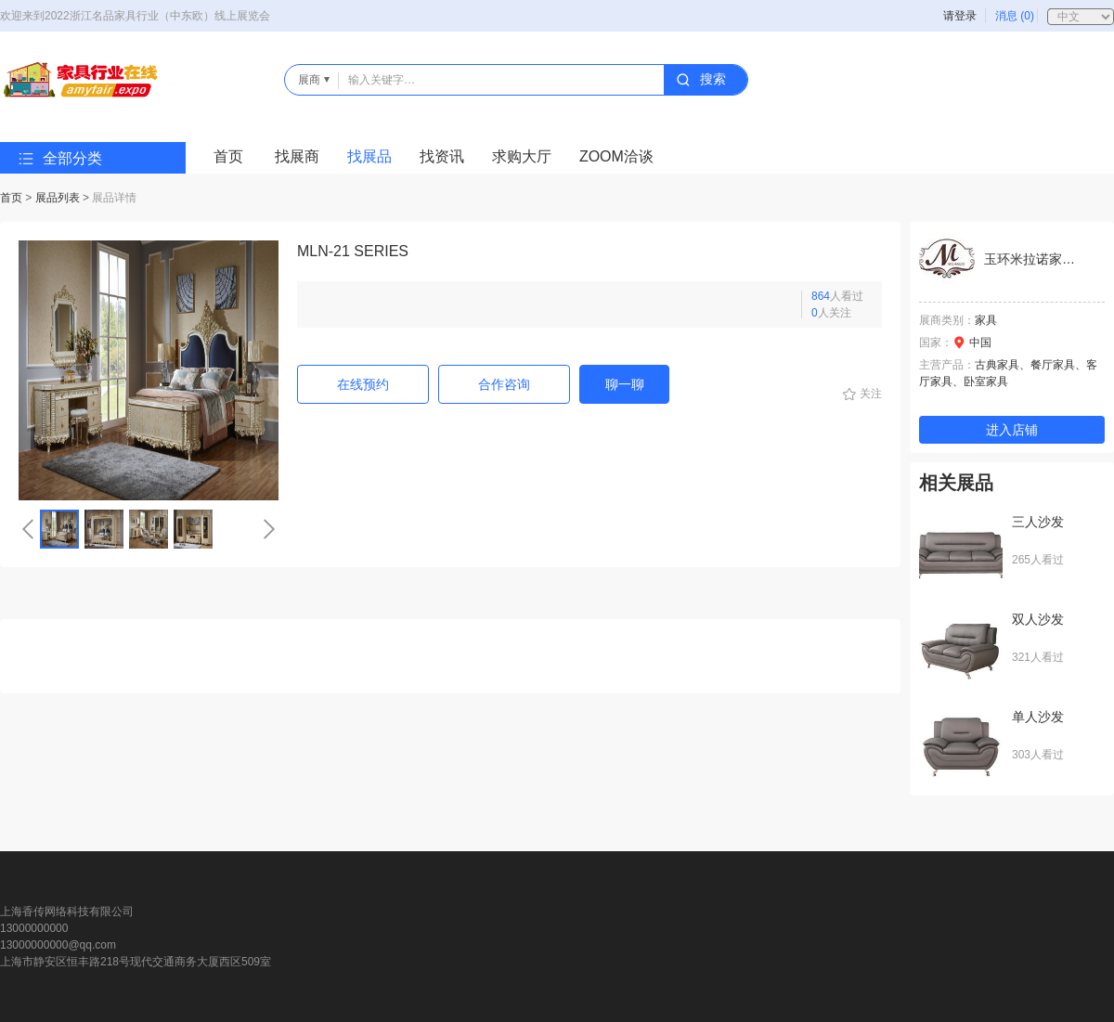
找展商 (297, 156)
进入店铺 (1012, 429)
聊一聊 (624, 384)
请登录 (960, 15)
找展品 (369, 156)
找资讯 (442, 156)
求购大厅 (521, 156)
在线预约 (363, 384)
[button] (28, 529)
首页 (228, 156)
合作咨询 (504, 384)
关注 (871, 393)
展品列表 (57, 197)
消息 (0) (1014, 15)
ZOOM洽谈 (616, 156)
